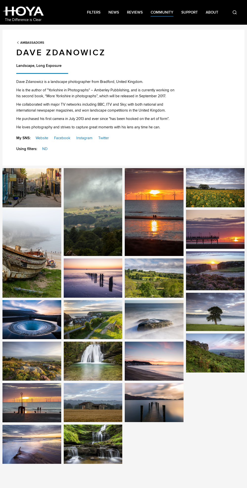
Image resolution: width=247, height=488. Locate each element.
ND (45, 149)
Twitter (103, 138)
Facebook (62, 138)
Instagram (84, 138)
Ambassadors (32, 43)
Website (42, 138)
